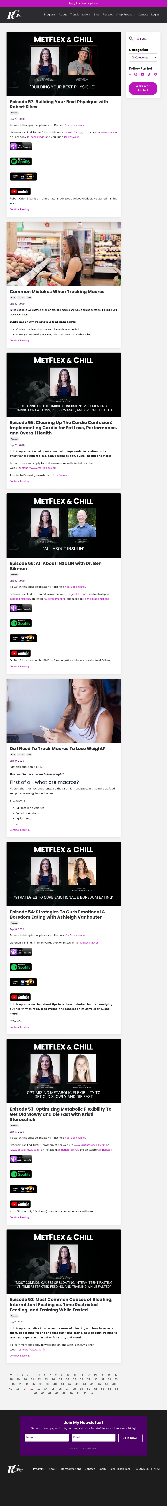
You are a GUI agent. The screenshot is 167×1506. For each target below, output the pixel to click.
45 (92, 1412)
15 (102, 1403)
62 (102, 1417)
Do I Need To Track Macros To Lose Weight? (63, 755)
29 (88, 1408)
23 (45, 1408)
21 (31, 1408)
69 (64, 1422)
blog (13, 300)
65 (34, 1422)
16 (109, 1403)
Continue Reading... (20, 211)
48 (115, 1412)
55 (52, 1417)
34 (12, 1412)
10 (68, 1403)
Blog (96, 15)
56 (59, 1417)
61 (95, 1417)
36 (26, 1412)
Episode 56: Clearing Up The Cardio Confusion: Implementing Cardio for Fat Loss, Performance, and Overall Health (60, 431)
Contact (143, 15)
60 (88, 1417)
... (62, 479)
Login (102, 1497)
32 (109, 1408)
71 (78, 1422)
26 (67, 1408)
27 (74, 1408)
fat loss (21, 300)
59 (81, 1417)
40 (55, 1412)
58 (74, 1417)
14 (95, 1403)
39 (48, 1412)
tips (29, 300)
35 (19, 1412)
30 (95, 1408)
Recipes (108, 15)
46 (100, 1412)
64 (117, 1417)
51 (24, 1417)
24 (52, 1408)
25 (60, 1408)
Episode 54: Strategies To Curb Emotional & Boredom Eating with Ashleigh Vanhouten (61, 924)
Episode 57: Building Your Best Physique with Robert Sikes (59, 105)
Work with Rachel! (143, 88)
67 (49, 1422)
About (63, 15)
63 (110, 1417)
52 (31, 1417)
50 (17, 1417)
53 (38, 1417)
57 (66, 1417)
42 (70, 1412)
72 (85, 1422)
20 (24, 1408)
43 (77, 1412)
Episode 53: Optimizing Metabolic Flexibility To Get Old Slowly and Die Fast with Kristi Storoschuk (60, 1129)
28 (81, 1408)
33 (116, 1408)
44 (85, 1412)
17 (116, 1403)
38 (41, 1412)
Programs (49, 15)
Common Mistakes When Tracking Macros (63, 294)
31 (102, 1408)
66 (42, 1422)
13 (88, 1403)
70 (71, 1422)
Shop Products (125, 15)
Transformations (80, 15)
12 (81, 1403)
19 (17, 1408)
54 (45, 1417)
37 (33, 1412)
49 (10, 1417)
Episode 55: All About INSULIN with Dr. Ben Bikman (61, 571)
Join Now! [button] (130, 1466)
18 (10, 1408)
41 (62, 1412)
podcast (14, 114)
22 (38, 1408)
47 (107, 1412)
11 (75, 1403)
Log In (155, 15)
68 (56, 1422)
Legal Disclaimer (120, 1497)
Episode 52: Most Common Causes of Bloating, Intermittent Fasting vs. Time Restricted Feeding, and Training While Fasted (58, 1329)
